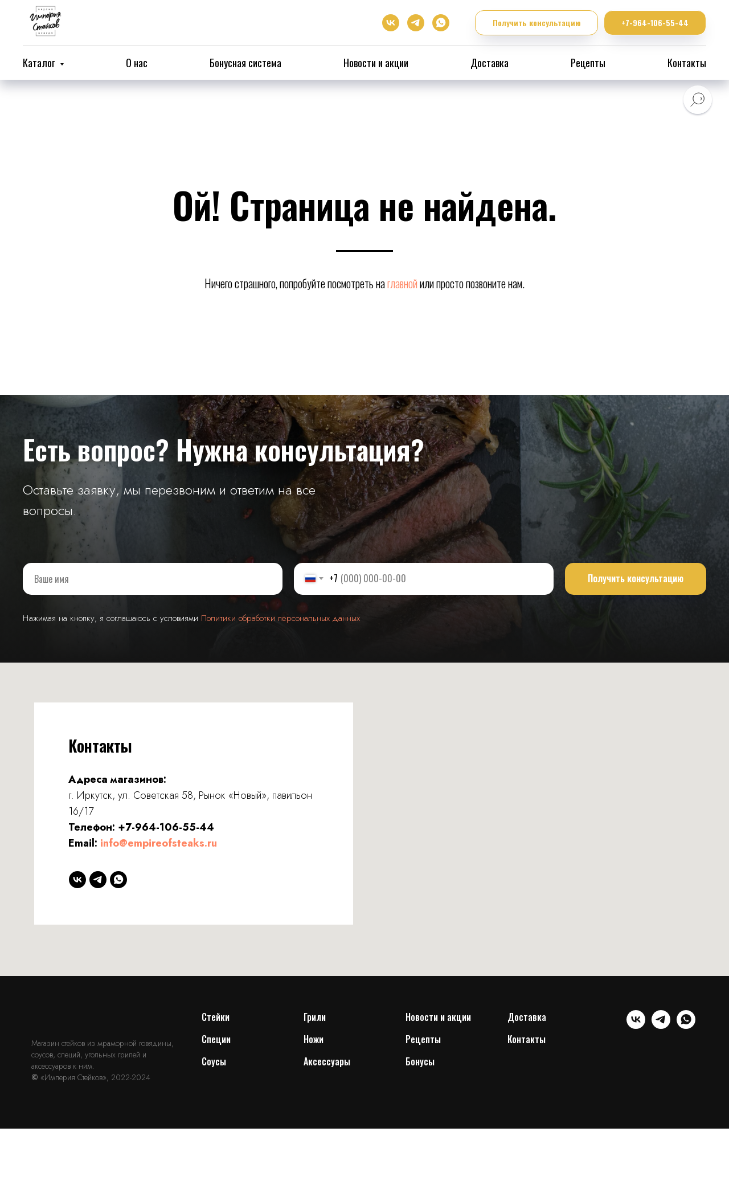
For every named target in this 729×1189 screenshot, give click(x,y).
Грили (315, 1017)
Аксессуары (327, 1061)
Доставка (489, 62)
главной (402, 283)
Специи (216, 1039)
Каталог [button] (40, 62)
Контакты (686, 62)
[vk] (390, 22)
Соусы (214, 1061)
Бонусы (420, 1061)
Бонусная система (245, 62)
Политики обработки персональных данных (280, 618)
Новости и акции (375, 62)
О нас (137, 62)
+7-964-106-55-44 (166, 827)
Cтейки (216, 1017)
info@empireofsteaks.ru (158, 843)
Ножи (313, 1039)
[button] (536, 23)
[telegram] (415, 22)
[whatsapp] (440, 22)
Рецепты (588, 62)
